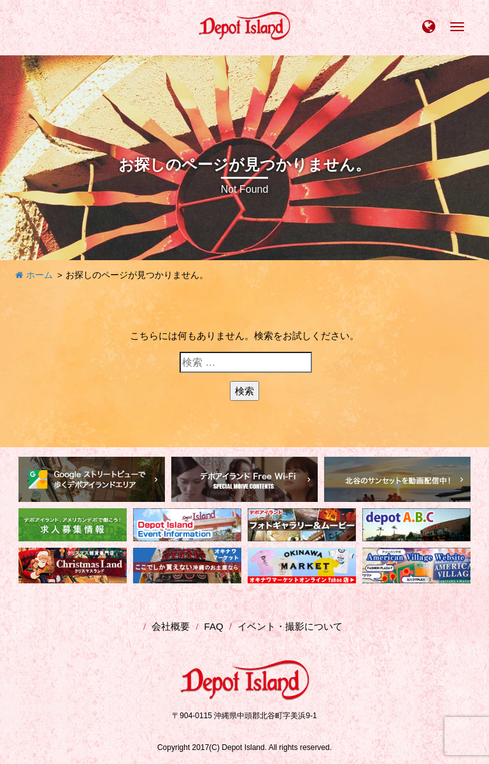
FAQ (213, 626)
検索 (244, 390)
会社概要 (171, 626)
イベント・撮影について (290, 626)
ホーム (34, 275)
